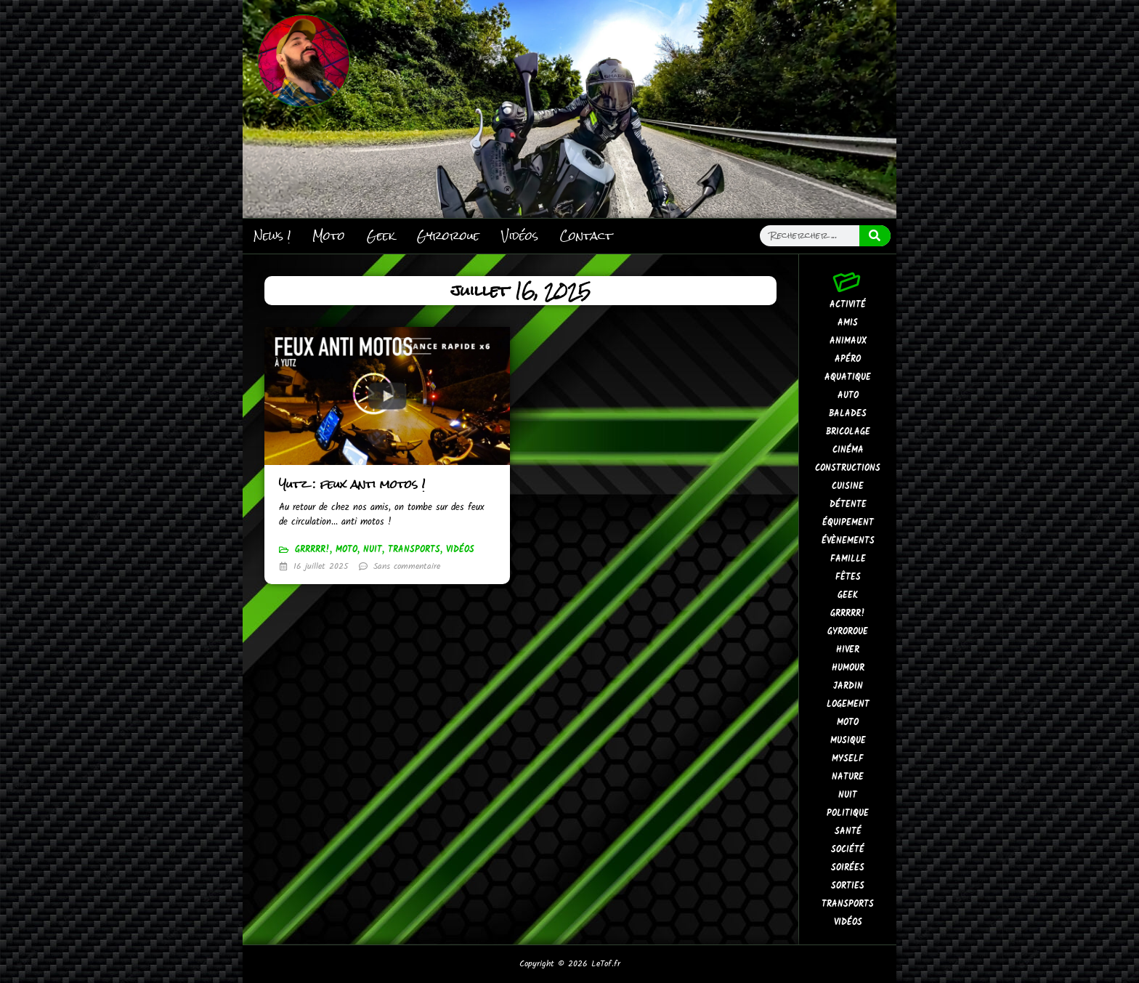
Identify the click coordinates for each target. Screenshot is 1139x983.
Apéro (848, 359)
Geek (381, 236)
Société (847, 850)
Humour (848, 668)
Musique (848, 741)
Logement (848, 704)
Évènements (848, 541)
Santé (848, 831)
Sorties (847, 886)
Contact (586, 236)
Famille (848, 559)
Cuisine (848, 486)
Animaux (848, 341)
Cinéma (848, 450)
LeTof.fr (605, 964)
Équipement (848, 523)
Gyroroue (448, 236)
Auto (848, 395)
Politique (848, 813)
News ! (272, 236)
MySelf (848, 759)
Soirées (847, 868)
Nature (848, 777)
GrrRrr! (312, 550)
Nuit (372, 550)
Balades (848, 414)
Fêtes (848, 577)
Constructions (847, 468)
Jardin (848, 686)
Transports (414, 550)
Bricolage (848, 432)
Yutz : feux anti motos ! (352, 484)
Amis (848, 323)
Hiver (847, 650)
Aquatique (847, 377)
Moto (328, 236)
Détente (848, 504)
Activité (848, 305)
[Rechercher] (875, 235)
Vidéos (519, 236)
